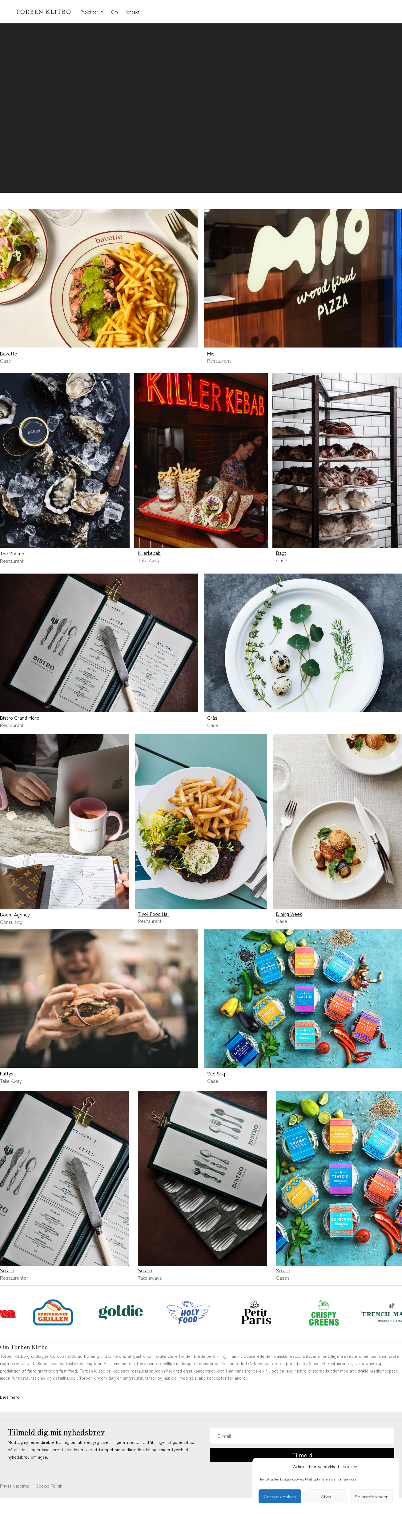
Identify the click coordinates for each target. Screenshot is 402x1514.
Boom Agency (15, 914)
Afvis (326, 1496)
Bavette (8, 353)
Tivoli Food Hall (153, 913)
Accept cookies (280, 1496)
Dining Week (289, 913)
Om (114, 12)
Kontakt (132, 12)
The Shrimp (12, 553)
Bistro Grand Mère (19, 717)
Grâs (212, 717)
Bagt (281, 552)
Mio (211, 353)
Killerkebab (149, 552)
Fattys (7, 1073)
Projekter (89, 12)
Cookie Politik (49, 1486)
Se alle (7, 1270)
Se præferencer (371, 1496)
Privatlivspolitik (14, 1486)
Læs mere (9, 1397)
